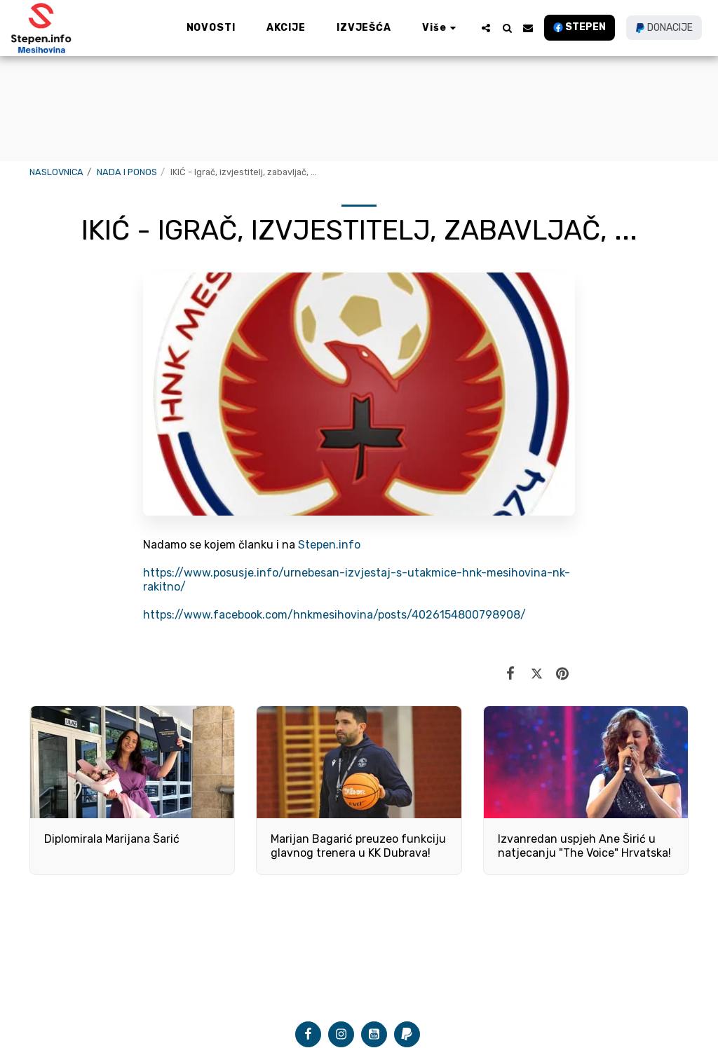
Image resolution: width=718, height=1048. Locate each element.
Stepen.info (329, 544)
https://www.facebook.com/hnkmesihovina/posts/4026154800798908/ (334, 614)
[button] (486, 28)
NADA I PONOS (127, 172)
